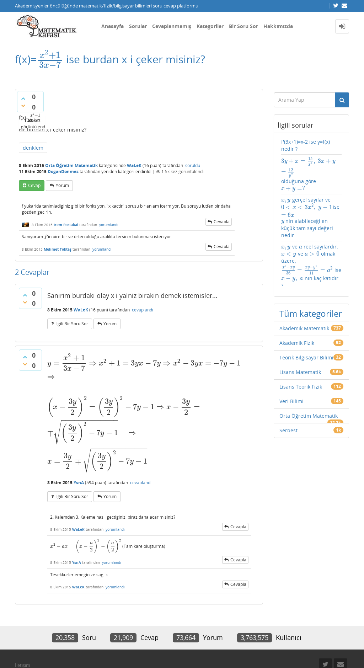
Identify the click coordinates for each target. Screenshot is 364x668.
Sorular (138, 26)
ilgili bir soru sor (71, 324)
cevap (34, 185)
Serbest (288, 430)
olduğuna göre (308, 174)
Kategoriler (210, 26)
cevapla (222, 222)
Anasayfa (112, 26)
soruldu (192, 165)
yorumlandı (108, 224)
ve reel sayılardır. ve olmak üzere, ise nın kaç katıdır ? (311, 266)
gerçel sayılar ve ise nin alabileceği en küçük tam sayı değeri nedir (310, 217)
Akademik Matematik (304, 328)
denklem (33, 147)
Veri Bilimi (291, 401)
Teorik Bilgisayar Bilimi (306, 357)
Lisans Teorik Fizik (300, 386)
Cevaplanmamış (171, 26)
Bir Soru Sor (243, 26)
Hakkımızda (278, 26)
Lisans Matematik (300, 372)
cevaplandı (142, 310)
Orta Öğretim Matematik (71, 165)
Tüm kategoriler (310, 313)
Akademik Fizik (296, 343)
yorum (62, 185)
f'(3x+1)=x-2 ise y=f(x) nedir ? (305, 145)
